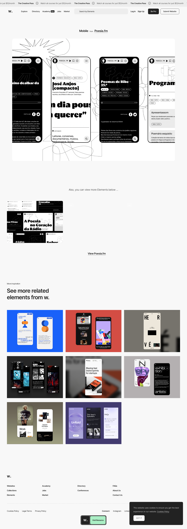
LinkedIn (127, 511)
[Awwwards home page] (85, 520)
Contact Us (117, 495)
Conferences (83, 490)
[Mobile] (152, 331)
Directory (36, 11)
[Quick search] (94, 222)
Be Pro (153, 11)
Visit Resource (98, 520)
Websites (11, 486)
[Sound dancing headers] (152, 222)
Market (67, 11)
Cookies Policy (13, 511)
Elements (11, 495)
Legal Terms (27, 511)
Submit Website (169, 11)
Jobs (59, 11)
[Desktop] (35, 222)
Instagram (117, 511)
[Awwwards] (10, 11)
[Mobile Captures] (94, 331)
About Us (117, 490)
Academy (48, 11)
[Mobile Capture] (35, 331)
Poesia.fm (101, 30)
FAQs (115, 486)
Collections (11, 490)
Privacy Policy (40, 511)
